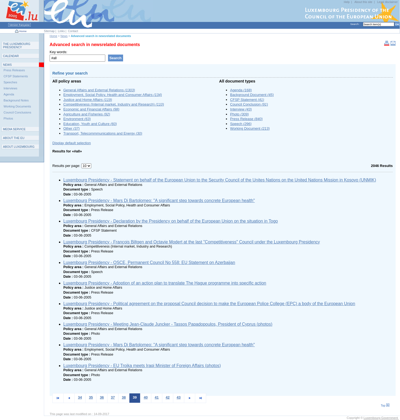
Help (347, 2)
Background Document (252, 95)
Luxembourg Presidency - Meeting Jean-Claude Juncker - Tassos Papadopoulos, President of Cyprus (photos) (167, 324)
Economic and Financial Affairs (91, 109)
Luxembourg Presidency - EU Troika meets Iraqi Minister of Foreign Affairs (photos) (142, 365)
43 (178, 397)
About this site (363, 2)
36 (102, 397)
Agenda (241, 90)
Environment (77, 119)
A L (19, 146)
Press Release (246, 119)
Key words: (58, 52)
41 (156, 397)
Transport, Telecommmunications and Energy (102, 133)
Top (385, 405)
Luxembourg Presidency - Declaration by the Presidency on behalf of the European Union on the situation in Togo (170, 221)
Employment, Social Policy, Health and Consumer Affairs (112, 95)
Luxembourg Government (381, 417)
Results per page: (66, 166)
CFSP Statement (247, 100)
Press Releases (14, 70)
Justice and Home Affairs (87, 100)
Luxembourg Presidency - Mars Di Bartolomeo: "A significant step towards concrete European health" (159, 200)
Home (23, 31)
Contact (73, 31)
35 (91, 397)
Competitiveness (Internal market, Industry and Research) (113, 104)
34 (80, 397)
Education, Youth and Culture (90, 124)
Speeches (10, 82)
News (64, 36)
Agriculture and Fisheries (86, 114)
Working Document (249, 128)
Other (71, 128)
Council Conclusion (249, 104)
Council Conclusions (17, 112)
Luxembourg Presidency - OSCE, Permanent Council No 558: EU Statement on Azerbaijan (149, 262)
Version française (19, 24)
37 (113, 397)
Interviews (10, 88)
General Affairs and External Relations (99, 90)
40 (145, 397)
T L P (16, 45)
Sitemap (49, 31)
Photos (8, 118)
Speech (240, 124)
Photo (239, 114)
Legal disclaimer (387, 2)
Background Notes (16, 100)
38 (124, 397)
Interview (241, 109)
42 (167, 397)
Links (61, 31)
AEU (13, 138)
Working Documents (17, 106)
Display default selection (71, 143)
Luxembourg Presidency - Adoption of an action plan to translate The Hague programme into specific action (164, 283)
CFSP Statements (16, 76)
